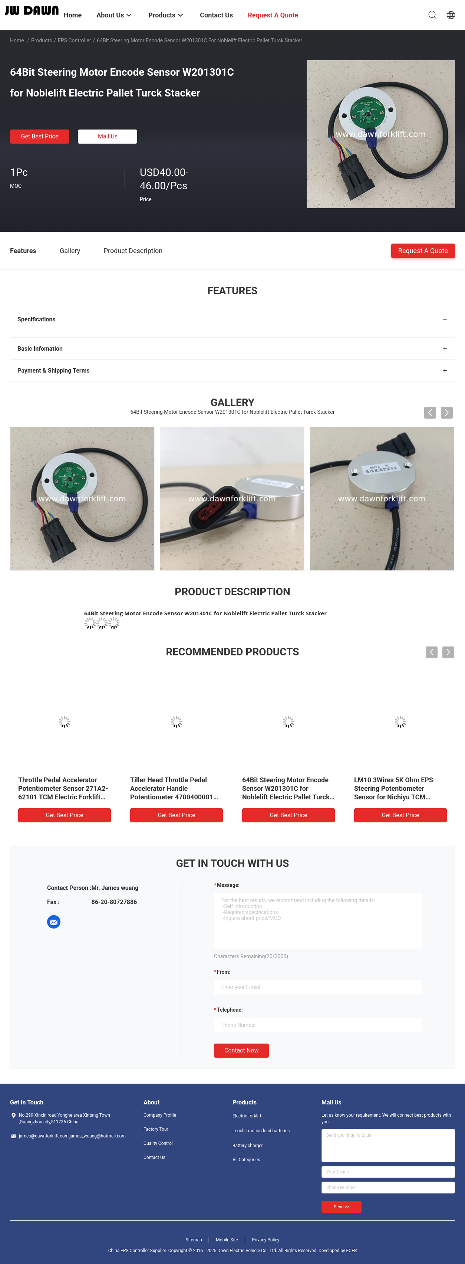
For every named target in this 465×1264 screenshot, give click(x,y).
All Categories (246, 1159)
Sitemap (194, 1239)
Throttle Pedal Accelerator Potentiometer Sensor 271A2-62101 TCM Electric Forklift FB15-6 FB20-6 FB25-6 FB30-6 (63, 797)
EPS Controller (74, 40)
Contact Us (154, 1157)
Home (17, 40)
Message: (228, 885)
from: (223, 972)
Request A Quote (423, 250)
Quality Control (158, 1143)
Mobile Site (227, 1239)
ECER (351, 1250)
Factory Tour (156, 1129)
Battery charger (247, 1145)
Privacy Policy (265, 1239)
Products (41, 40)
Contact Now (241, 1050)
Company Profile (160, 1115)
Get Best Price (40, 136)
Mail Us (108, 136)
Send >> (341, 1206)
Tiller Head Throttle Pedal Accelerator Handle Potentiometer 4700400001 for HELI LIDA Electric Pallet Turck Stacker (172, 797)
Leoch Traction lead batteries (261, 1130)
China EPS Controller (128, 1250)
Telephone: (230, 1010)
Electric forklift (246, 1116)
